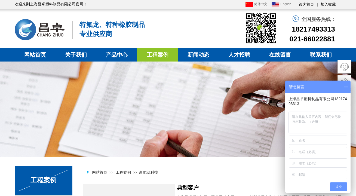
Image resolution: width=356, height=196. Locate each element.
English (281, 4)
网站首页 (35, 55)
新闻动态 (198, 55)
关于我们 (76, 55)
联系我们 (321, 55)
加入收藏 (328, 4)
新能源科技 (148, 172)
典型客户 (188, 188)
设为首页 (306, 4)
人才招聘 (239, 55)
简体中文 (256, 4)
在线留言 (280, 55)
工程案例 (157, 55)
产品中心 (117, 55)
